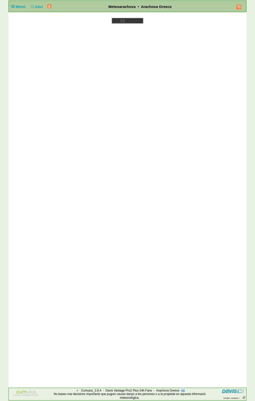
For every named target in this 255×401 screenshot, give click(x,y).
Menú (19, 6)
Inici (36, 6)
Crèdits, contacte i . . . (234, 398)
